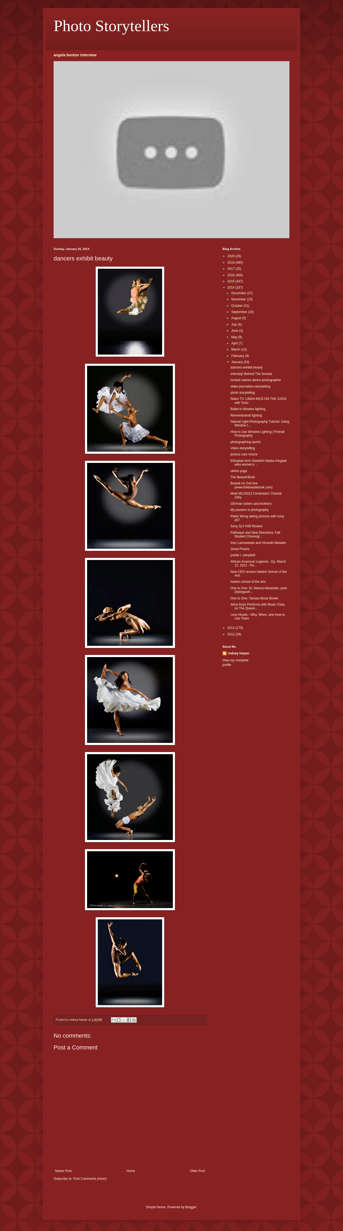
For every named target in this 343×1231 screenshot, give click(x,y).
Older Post (197, 1171)
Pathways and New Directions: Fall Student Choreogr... (255, 534)
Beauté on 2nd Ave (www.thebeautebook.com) (251, 485)
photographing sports (245, 442)
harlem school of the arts (248, 582)
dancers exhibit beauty (246, 367)
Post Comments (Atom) (90, 1179)
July (234, 324)
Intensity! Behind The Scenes (251, 374)
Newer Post (63, 1171)
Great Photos (239, 549)
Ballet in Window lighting (247, 409)
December (239, 293)
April (234, 343)
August (236, 318)
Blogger (190, 1207)
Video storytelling (242, 448)
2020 (232, 256)
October (237, 306)
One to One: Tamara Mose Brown (254, 598)
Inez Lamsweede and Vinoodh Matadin (258, 543)
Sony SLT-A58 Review (246, 526)
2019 (232, 262)
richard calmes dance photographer (255, 380)
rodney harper (238, 653)
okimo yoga (238, 471)
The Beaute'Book (242, 477)
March (236, 349)
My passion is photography (249, 510)
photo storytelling (242, 393)
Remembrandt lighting (246, 415)
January (237, 362)
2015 (232, 281)
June (235, 331)
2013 (232, 628)
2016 (232, 275)
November (239, 299)
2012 (232, 634)
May (234, 337)
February (238, 356)
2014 (232, 287)
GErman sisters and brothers (250, 504)
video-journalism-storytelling (250, 386)
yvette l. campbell (242, 555)
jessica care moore (244, 454)
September (239, 312)
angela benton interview (75, 55)
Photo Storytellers (111, 26)
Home (130, 1171)
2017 (232, 269)
